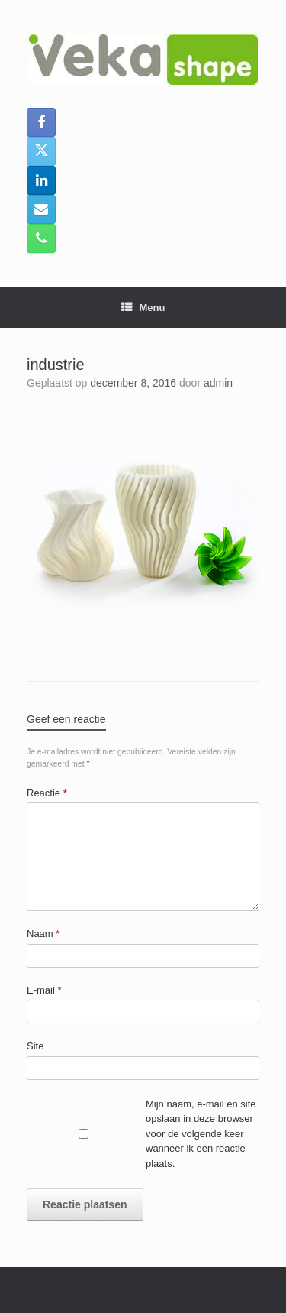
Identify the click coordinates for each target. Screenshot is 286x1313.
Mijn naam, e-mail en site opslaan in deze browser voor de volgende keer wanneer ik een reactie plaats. (201, 1133)
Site (35, 1046)
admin (218, 383)
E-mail (44, 990)
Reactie (47, 793)
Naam (43, 933)
